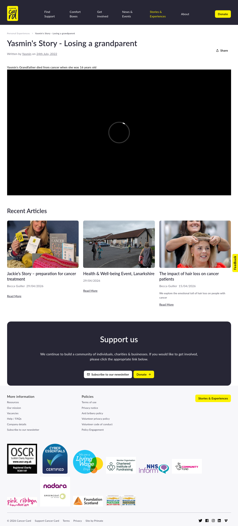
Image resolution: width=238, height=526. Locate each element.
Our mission (14, 407)
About (185, 14)
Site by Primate (94, 520)
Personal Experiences (18, 33)
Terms (66, 520)
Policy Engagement (93, 429)
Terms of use (89, 402)
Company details (16, 424)
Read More (14, 296)
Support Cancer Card (47, 520)
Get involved (102, 14)
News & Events (127, 14)
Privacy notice (90, 407)
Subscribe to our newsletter (23, 429)
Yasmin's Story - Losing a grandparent (55, 33)
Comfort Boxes (75, 14)
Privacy (77, 520)
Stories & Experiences (158, 14)
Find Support (49, 14)
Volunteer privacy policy (96, 418)
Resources (13, 402)
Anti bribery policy (92, 413)
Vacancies (13, 413)
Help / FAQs (14, 418)
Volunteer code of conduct (97, 424)
